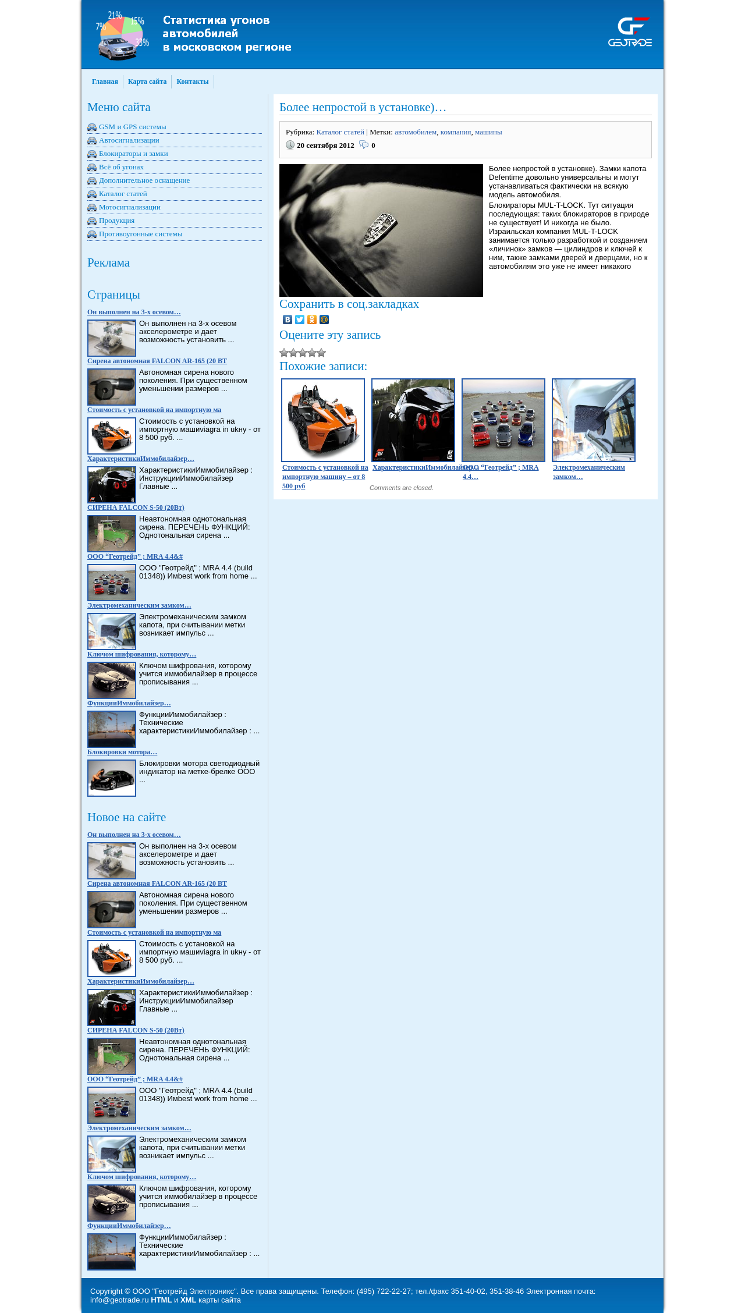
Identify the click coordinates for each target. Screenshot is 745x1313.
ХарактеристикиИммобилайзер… (140, 459)
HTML (161, 1300)
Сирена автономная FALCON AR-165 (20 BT (157, 361)
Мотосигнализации (130, 207)
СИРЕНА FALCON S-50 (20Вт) (136, 507)
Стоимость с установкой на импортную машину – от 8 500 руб (325, 476)
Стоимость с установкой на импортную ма (154, 410)
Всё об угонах (121, 166)
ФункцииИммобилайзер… (129, 703)
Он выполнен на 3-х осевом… (134, 312)
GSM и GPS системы (132, 126)
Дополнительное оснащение (144, 180)
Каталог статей (123, 193)
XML (188, 1300)
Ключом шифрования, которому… (141, 654)
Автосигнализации (129, 140)
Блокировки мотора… (122, 752)
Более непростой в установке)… (363, 107)
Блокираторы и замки (133, 153)
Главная (105, 81)
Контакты (192, 81)
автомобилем (416, 131)
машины (488, 131)
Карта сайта (147, 81)
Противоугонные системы (141, 233)
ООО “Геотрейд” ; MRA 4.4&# (135, 556)
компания (456, 131)
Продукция (116, 220)
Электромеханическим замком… (139, 605)
